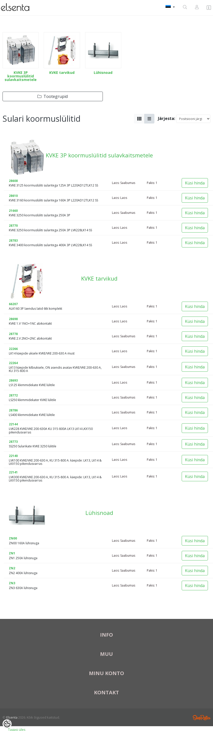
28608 (13, 180)
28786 (13, 410)
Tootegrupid (52, 96)
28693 (13, 380)
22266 (13, 348)
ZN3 (12, 583)
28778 (13, 334)
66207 (13, 304)
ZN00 (13, 538)
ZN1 (12, 553)
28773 (13, 441)
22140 (13, 455)
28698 (13, 319)
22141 (13, 472)
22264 (13, 363)
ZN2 (12, 568)
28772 (13, 395)
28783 (13, 240)
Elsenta (11, 717)
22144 (13, 424)
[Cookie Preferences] (7, 723)
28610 (13, 195)
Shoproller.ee (201, 717)
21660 (13, 210)
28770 (13, 225)
